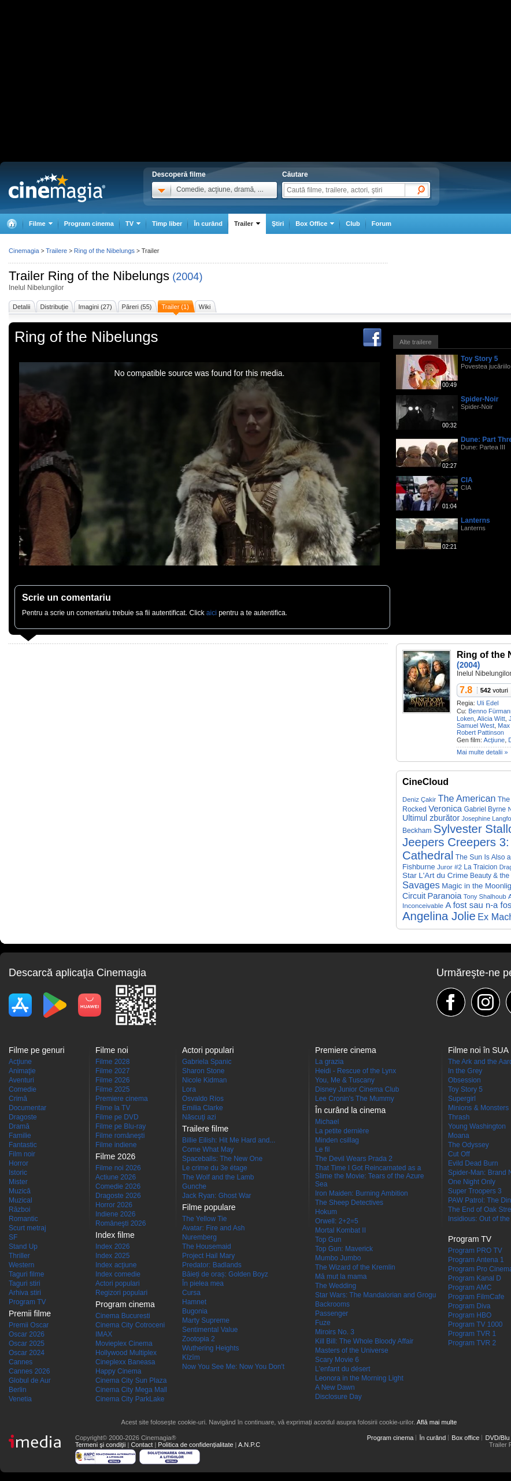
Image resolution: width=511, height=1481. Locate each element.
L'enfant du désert (343, 1369)
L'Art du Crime (443, 875)
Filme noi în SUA (478, 1050)
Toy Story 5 (479, 359)
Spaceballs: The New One (222, 1159)
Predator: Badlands (212, 1265)
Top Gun (328, 1240)
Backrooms (332, 1304)
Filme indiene (115, 1145)
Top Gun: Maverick (344, 1249)
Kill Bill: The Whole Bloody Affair (364, 1341)
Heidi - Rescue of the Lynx (355, 1071)
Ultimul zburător (431, 818)
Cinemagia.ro (57, 187)
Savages (421, 885)
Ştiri (278, 223)
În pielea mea (203, 1283)
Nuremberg (199, 1237)
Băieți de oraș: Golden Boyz (225, 1274)
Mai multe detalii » (482, 752)
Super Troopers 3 (475, 1191)
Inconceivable (422, 905)
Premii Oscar (29, 1325)
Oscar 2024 (27, 1353)
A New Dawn (335, 1387)
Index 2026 (112, 1246)
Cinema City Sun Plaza (130, 1380)
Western (21, 1265)
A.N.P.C (249, 1444)
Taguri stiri (24, 1283)
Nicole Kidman (204, 1080)
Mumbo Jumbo (338, 1258)
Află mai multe (437, 1422)
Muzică (20, 1191)
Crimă (18, 1099)
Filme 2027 (112, 1071)
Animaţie (22, 1071)
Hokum (326, 1212)
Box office (465, 1437)
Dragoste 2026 (118, 1196)
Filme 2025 (112, 1089)
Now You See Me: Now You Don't (233, 1367)
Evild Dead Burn (473, 1163)
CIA (467, 480)
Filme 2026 (112, 1080)
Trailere (56, 250)
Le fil (322, 1149)
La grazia (329, 1062)
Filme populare (209, 1207)
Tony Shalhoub (485, 896)
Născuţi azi (199, 1117)
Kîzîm (191, 1357)
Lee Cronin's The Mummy (354, 1099)
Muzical (20, 1200)
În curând (208, 223)
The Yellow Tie (204, 1219)
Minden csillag (337, 1140)
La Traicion (480, 867)
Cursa (191, 1293)
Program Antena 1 (476, 1260)
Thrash (458, 1117)
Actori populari (117, 1283)
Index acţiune (115, 1265)
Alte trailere (415, 341)
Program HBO (469, 1315)
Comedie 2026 (117, 1186)
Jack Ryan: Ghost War (216, 1196)
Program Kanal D (474, 1278)
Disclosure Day (338, 1397)
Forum (381, 223)
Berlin (18, 1390)
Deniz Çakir (419, 799)
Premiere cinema (121, 1099)
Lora (189, 1089)
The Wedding (335, 1286)
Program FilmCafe (476, 1297)
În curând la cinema (350, 1110)
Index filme (115, 1235)
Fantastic (23, 1145)
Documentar (27, 1108)
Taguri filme (26, 1274)
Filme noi (111, 1050)
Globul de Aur (30, 1380)
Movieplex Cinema (124, 1343)
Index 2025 (112, 1256)
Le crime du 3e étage (214, 1168)
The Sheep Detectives (349, 1203)
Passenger (331, 1313)
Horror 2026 (113, 1205)
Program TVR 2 (472, 1343)
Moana (458, 1136)
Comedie (22, 1089)
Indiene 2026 (115, 1214)
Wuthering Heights (210, 1348)
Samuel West (475, 725)
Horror (18, 1163)
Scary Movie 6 (337, 1360)
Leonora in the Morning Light (359, 1378)
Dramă (19, 1126)
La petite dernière (342, 1131)
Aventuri (21, 1080)
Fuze (323, 1323)
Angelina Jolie (439, 916)
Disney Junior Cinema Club (357, 1089)
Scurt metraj (27, 1228)
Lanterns (475, 520)
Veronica (445, 808)
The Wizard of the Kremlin (355, 1267)
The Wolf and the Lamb (218, 1177)
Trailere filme (205, 1128)
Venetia (20, 1399)
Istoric (18, 1173)
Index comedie (117, 1274)
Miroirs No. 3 (334, 1332)
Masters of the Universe (351, 1350)
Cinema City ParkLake (129, 1399)
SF (13, 1237)
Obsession (464, 1080)
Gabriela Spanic (206, 1062)
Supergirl (462, 1099)
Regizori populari (121, 1293)
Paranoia (444, 895)
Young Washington (477, 1126)
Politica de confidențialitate (195, 1444)
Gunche (194, 1186)
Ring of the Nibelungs (108, 276)
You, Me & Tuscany (345, 1080)
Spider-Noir (479, 399)
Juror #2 (449, 866)
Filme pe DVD (117, 1117)
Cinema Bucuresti (122, 1316)
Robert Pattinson (480, 732)
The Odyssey (468, 1145)
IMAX (103, 1334)
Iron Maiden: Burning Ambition (361, 1193)
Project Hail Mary (208, 1256)
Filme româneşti (120, 1136)
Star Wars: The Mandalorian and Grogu (375, 1295)
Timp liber (167, 223)
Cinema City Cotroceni (130, 1325)
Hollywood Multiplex (126, 1353)
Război (19, 1209)
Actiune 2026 (115, 1177)
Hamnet (194, 1302)
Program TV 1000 (475, 1324)
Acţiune (494, 739)
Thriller (19, 1256)
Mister (18, 1182)
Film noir (22, 1154)
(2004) (187, 276)
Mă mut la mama (340, 1276)
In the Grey (465, 1071)
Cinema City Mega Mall (131, 1390)
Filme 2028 (112, 1062)
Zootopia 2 (198, 1339)
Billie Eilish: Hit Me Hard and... (228, 1140)
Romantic (23, 1219)
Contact (142, 1444)
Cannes (20, 1362)
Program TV (27, 1302)
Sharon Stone (203, 1071)
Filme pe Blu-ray (120, 1126)
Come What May (208, 1149)
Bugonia (195, 1311)
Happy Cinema (118, 1371)
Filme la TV (112, 1108)
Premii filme (30, 1313)
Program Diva (469, 1306)
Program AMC (469, 1287)
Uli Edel (488, 702)
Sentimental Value (210, 1330)
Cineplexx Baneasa (125, 1362)
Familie (20, 1136)
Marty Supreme (205, 1320)
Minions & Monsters (478, 1108)
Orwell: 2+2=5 (336, 1221)
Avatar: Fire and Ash (213, 1228)
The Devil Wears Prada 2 (353, 1159)
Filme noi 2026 (118, 1168)
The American (467, 798)
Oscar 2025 (27, 1343)
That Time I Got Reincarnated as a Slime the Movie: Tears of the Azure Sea (369, 1176)
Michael (327, 1122)
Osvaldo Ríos (203, 1099)
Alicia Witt (491, 718)
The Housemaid (206, 1246)
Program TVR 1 (472, 1334)
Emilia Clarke (202, 1108)
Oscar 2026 (27, 1334)
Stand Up (23, 1246)
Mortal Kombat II (340, 1230)
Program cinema (89, 223)
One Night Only (471, 1182)
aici (211, 613)
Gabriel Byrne (485, 809)
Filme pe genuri (37, 1050)
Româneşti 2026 (120, 1223)
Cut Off (459, 1154)
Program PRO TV (475, 1250)
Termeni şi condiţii (100, 1444)
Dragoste (23, 1117)
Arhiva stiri (25, 1293)
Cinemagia (24, 250)
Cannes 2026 (29, 1371)
